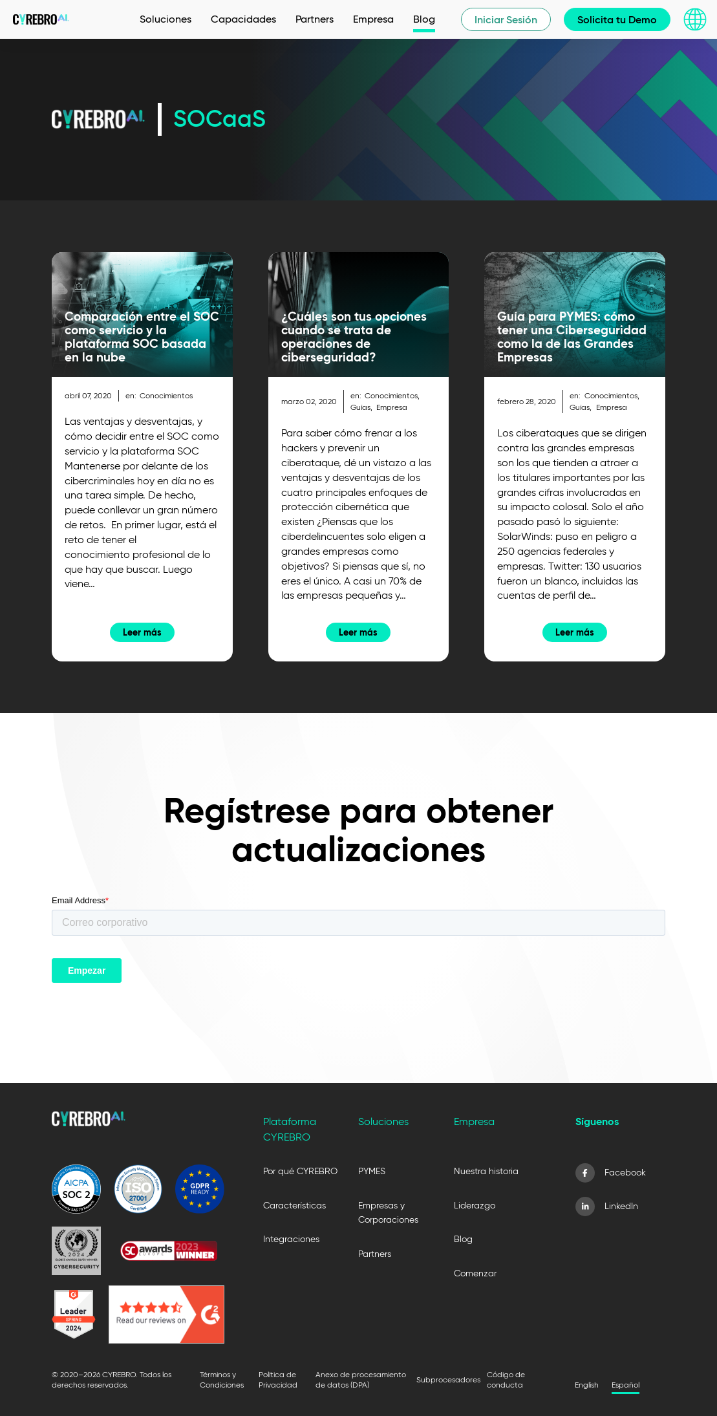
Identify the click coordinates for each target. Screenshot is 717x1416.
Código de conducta (506, 1379)
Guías (360, 407)
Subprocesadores (448, 1379)
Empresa (391, 407)
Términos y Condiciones (222, 1379)
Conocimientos (166, 395)
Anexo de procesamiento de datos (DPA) (361, 1379)
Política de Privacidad (278, 1379)
